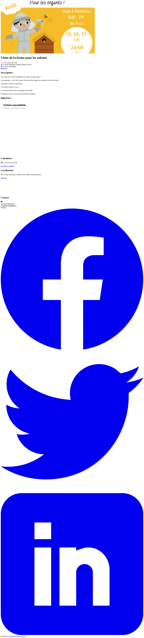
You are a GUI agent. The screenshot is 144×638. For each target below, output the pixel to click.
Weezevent (12, 636)
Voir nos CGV (21, 636)
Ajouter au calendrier (7, 166)
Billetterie (4, 68)
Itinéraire (4, 178)
